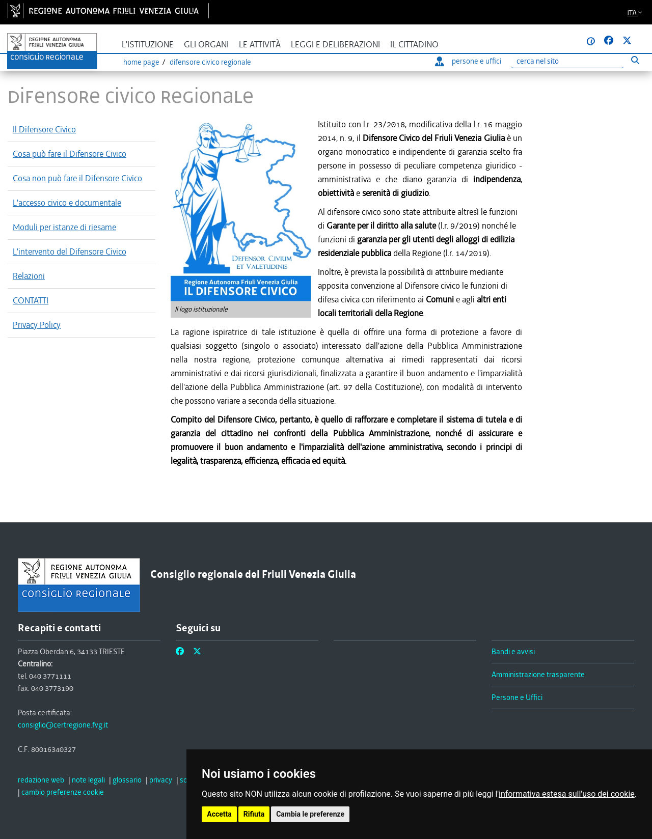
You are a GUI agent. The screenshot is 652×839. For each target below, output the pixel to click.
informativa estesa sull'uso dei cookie (567, 794)
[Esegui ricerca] (635, 60)
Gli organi (206, 44)
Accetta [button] (219, 814)
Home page (141, 62)
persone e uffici (468, 61)
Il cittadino (414, 44)
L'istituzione (148, 44)
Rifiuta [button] (253, 814)
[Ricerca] (567, 61)
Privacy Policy (37, 324)
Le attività (260, 44)
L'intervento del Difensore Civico (69, 251)
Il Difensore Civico (44, 129)
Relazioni (29, 276)
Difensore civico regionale (210, 62)
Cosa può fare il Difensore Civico (69, 153)
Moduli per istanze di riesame (64, 227)
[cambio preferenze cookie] (62, 792)
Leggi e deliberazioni (335, 44)
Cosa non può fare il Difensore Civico (77, 178)
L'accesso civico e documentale (67, 202)
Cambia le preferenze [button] (310, 814)
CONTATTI (30, 300)
